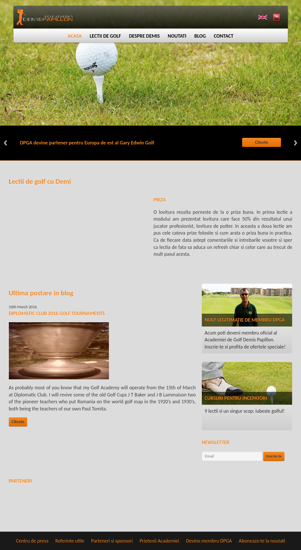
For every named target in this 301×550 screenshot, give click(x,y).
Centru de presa (32, 541)
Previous (5, 143)
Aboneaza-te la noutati (262, 541)
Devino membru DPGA (209, 541)
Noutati (177, 36)
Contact (224, 36)
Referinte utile (69, 541)
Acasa (74, 36)
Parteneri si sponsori (112, 541)
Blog (200, 36)
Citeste (261, 142)
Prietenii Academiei (159, 541)
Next (295, 143)
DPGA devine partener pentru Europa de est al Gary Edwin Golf (87, 143)
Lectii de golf (105, 36)
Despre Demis (144, 36)
